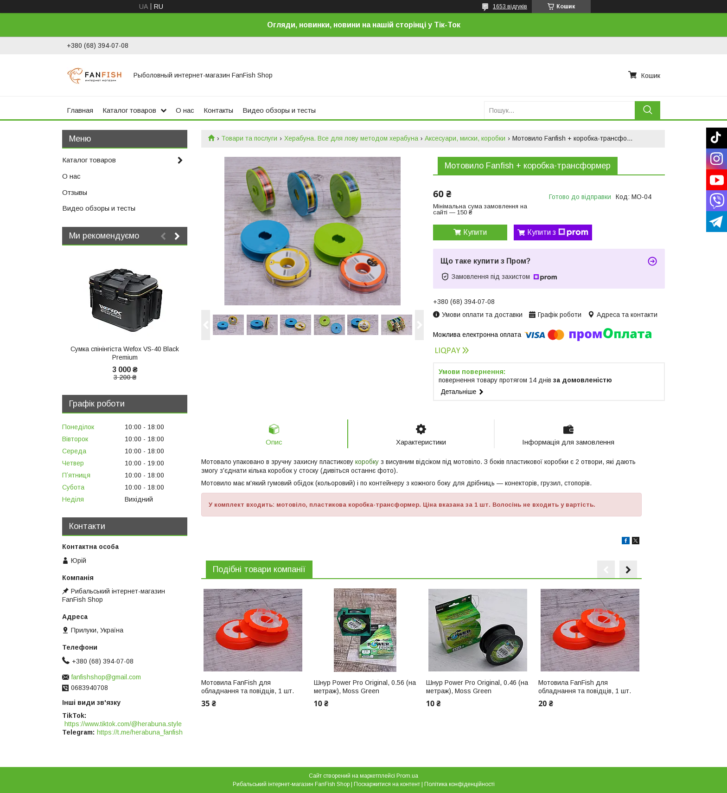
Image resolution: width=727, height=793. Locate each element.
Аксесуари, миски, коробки (465, 138)
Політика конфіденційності (459, 784)
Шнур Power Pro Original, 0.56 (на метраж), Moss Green (365, 687)
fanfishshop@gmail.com (106, 677)
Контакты (218, 110)
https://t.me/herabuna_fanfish (140, 732)
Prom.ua (407, 776)
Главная (80, 110)
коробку (367, 461)
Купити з (557, 232)
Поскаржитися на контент (387, 784)
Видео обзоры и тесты (279, 110)
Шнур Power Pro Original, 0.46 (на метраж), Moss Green (477, 687)
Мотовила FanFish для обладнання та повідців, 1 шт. (247, 687)
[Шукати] (647, 110)
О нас (185, 110)
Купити (475, 232)
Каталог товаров (129, 110)
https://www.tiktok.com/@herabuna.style (123, 724)
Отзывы (74, 192)
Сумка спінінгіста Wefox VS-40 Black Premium (124, 353)
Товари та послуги (249, 138)
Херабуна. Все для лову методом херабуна (351, 138)
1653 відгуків (510, 6)
